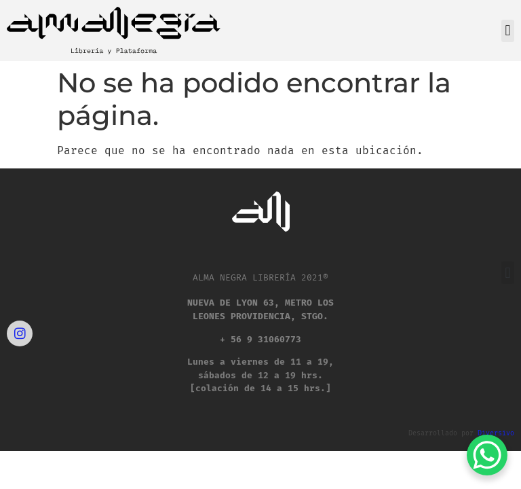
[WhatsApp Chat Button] (487, 455)
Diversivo (496, 433)
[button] (507, 31)
